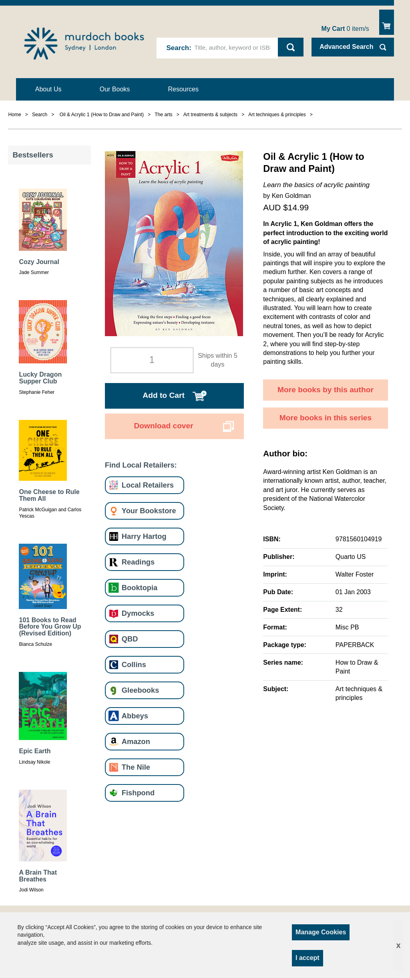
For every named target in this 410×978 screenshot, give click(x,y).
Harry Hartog (144, 536)
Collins (134, 664)
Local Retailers (148, 485)
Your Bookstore (149, 510)
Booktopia (139, 587)
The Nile (136, 767)
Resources (183, 89)
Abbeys (135, 716)
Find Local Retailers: (141, 465)
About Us (48, 89)
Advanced (346, 46)
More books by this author (325, 389)
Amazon (136, 741)
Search (178, 48)
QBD (130, 639)
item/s (345, 28)
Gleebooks (140, 690)
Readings (138, 562)
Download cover (163, 425)
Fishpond (138, 792)
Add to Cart (163, 395)
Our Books (115, 89)
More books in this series (325, 417)
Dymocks (138, 613)
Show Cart (386, 22)
